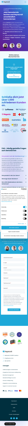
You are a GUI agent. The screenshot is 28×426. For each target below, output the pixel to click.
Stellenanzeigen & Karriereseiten (10, 369)
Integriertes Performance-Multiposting (12, 372)
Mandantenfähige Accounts (9, 377)
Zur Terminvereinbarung (14, 76)
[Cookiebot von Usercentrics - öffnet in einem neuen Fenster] (21, 189)
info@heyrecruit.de (9, 358)
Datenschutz (14, 404)
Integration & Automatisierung (10, 383)
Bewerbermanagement (8, 375)
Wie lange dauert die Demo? (10, 179)
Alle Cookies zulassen (14, 227)
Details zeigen (21, 223)
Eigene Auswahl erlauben (14, 231)
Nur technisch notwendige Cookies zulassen (14, 235)
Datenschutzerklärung (6, 201)
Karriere (14, 411)
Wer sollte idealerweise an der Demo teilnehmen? (12, 183)
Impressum (14, 401)
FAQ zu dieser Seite (10, 424)
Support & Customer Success (9, 386)
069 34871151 (7, 361)
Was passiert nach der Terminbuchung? (13, 156)
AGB (14, 407)
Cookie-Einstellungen (14, 414)
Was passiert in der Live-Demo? (11, 175)
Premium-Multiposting (8, 380)
